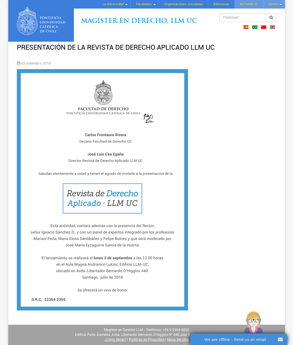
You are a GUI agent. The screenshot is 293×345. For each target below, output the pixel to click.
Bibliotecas (221, 4)
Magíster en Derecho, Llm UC (139, 21)
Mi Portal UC (249, 4)
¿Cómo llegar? (115, 340)
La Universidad (113, 4)
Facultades (144, 4)
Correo (273, 4)
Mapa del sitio (178, 340)
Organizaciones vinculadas (183, 4)
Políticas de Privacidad (146, 340)
